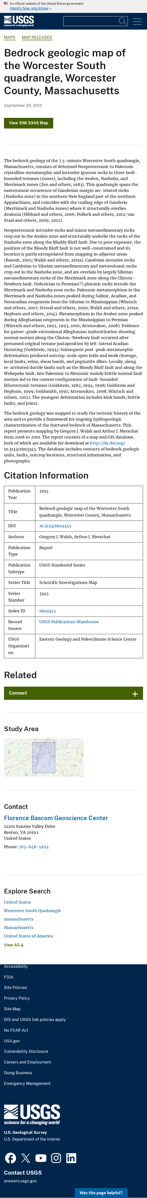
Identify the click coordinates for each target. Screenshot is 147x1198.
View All (14, 945)
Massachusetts (18, 927)
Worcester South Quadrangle (32, 910)
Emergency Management (27, 1083)
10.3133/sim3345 (55, 526)
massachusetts (18, 919)
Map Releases (37, 37)
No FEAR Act (16, 1030)
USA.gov (12, 1041)
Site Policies (15, 987)
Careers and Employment (27, 1062)
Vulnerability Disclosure (26, 1051)
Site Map (12, 1009)
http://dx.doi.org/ (107, 443)
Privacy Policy (17, 998)
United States (17, 902)
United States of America (28, 935)
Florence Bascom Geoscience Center (56, 817)
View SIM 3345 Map (28, 123)
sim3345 (47, 611)
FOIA (8, 977)
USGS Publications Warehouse (69, 622)
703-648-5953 (34, 846)
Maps (9, 37)
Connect (18, 693)
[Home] (19, 25)
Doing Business (18, 1073)
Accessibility (16, 966)
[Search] (123, 21)
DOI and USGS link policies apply (35, 1020)
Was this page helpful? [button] (101, 1193)
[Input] (95, 21)
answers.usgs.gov (20, 1181)
